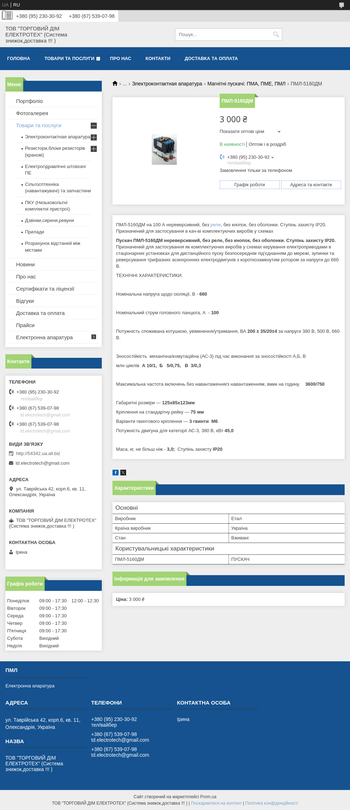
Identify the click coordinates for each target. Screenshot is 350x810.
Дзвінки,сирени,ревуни (49, 220)
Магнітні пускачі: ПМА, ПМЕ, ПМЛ (247, 84)
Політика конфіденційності (271, 803)
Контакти (158, 58)
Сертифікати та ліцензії (45, 289)
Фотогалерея (32, 113)
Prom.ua (208, 796)
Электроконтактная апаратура (167, 84)
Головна (18, 58)
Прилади (34, 231)
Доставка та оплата (211, 58)
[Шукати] (276, 34)
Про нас (120, 58)
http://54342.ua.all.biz (38, 453)
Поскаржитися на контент (216, 803)
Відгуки (25, 301)
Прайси (25, 325)
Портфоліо (29, 101)
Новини (25, 264)
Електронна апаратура (44, 337)
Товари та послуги (69, 58)
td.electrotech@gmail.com (42, 463)
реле (215, 224)
